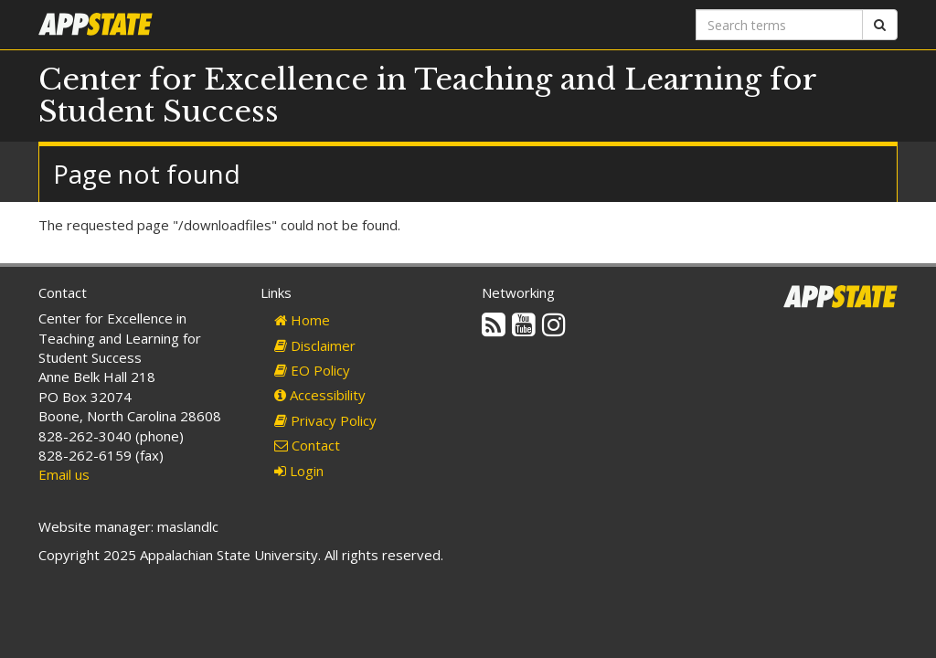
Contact (307, 445)
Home (302, 320)
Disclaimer (315, 345)
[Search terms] (779, 24)
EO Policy (312, 370)
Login (299, 471)
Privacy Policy (325, 420)
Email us (64, 474)
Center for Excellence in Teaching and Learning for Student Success (427, 95)
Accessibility (320, 395)
